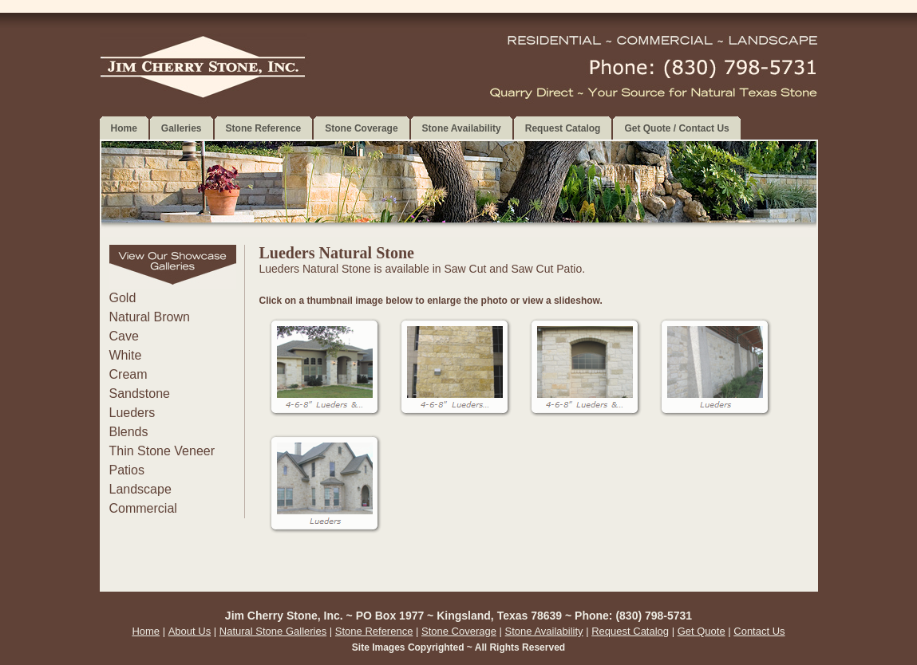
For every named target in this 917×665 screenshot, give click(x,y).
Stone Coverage (458, 631)
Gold (122, 298)
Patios (126, 470)
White (125, 355)
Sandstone (140, 393)
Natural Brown (149, 317)
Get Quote (701, 631)
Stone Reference (374, 631)
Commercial (143, 508)
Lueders (132, 412)
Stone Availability (544, 631)
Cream (128, 374)
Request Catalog (630, 631)
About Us (189, 631)
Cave (124, 336)
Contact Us (759, 631)
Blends (128, 432)
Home (146, 631)
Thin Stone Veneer (162, 451)
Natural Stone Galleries (272, 631)
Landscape (140, 489)
